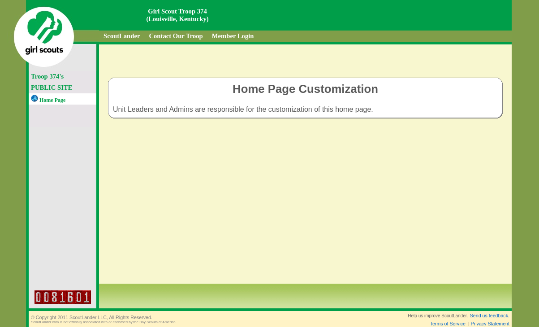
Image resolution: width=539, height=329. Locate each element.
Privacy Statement (490, 323)
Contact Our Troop (176, 35)
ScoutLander (121, 35)
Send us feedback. (489, 315)
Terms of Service (448, 323)
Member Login (233, 35)
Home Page (48, 100)
